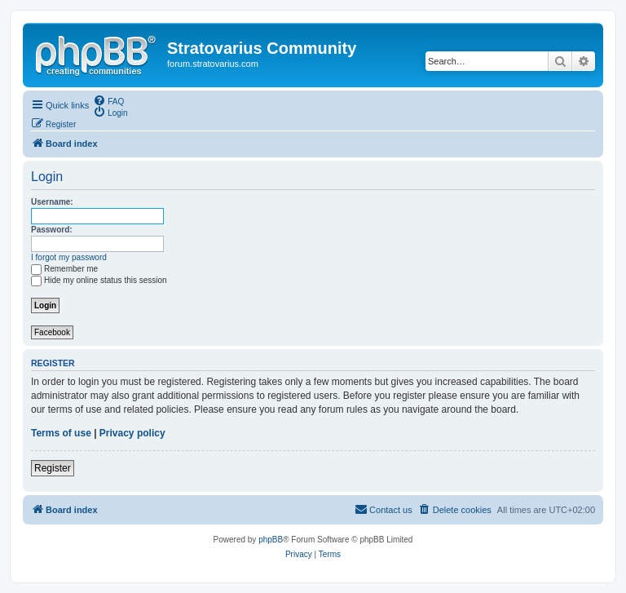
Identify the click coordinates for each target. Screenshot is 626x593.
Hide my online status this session (99, 280)
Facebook (52, 332)
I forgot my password (69, 257)
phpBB (270, 539)
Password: (52, 229)
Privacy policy (132, 433)
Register (52, 468)
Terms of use (61, 433)
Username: (52, 201)
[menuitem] (108, 100)
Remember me (64, 268)
